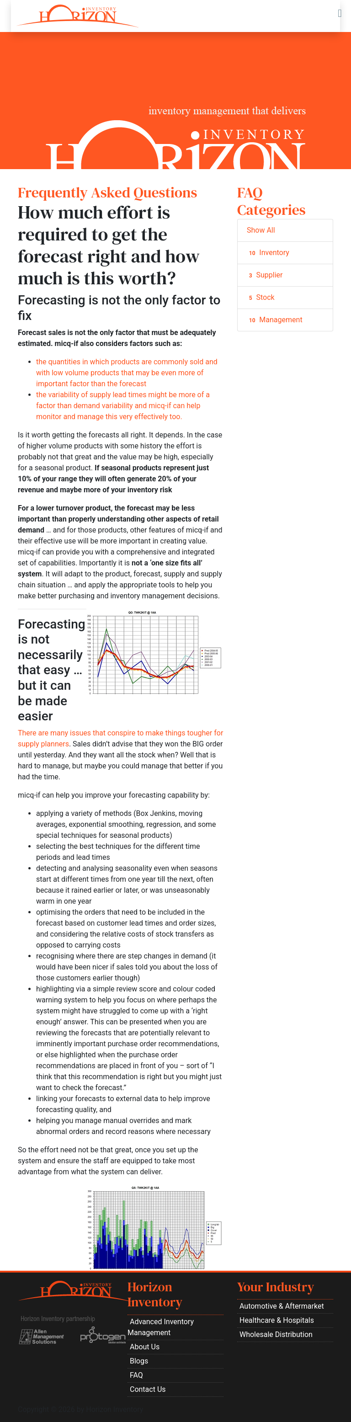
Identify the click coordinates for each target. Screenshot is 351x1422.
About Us (145, 1346)
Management (275, 320)
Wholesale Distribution (276, 1334)
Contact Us (148, 1389)
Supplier (264, 275)
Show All (261, 230)
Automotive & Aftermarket (281, 1306)
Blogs (139, 1361)
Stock (261, 297)
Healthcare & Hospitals (276, 1320)
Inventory (268, 252)
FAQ (136, 1375)
